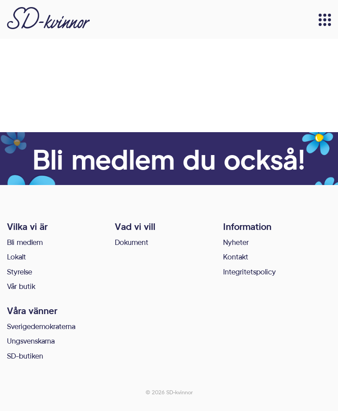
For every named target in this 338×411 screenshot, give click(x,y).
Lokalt (16, 256)
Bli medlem (25, 242)
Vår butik (21, 286)
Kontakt (235, 256)
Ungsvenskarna (31, 340)
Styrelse (19, 271)
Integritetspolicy (249, 271)
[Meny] (325, 20)
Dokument (131, 242)
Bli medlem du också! (169, 158)
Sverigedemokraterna (41, 326)
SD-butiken (25, 355)
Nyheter (236, 242)
